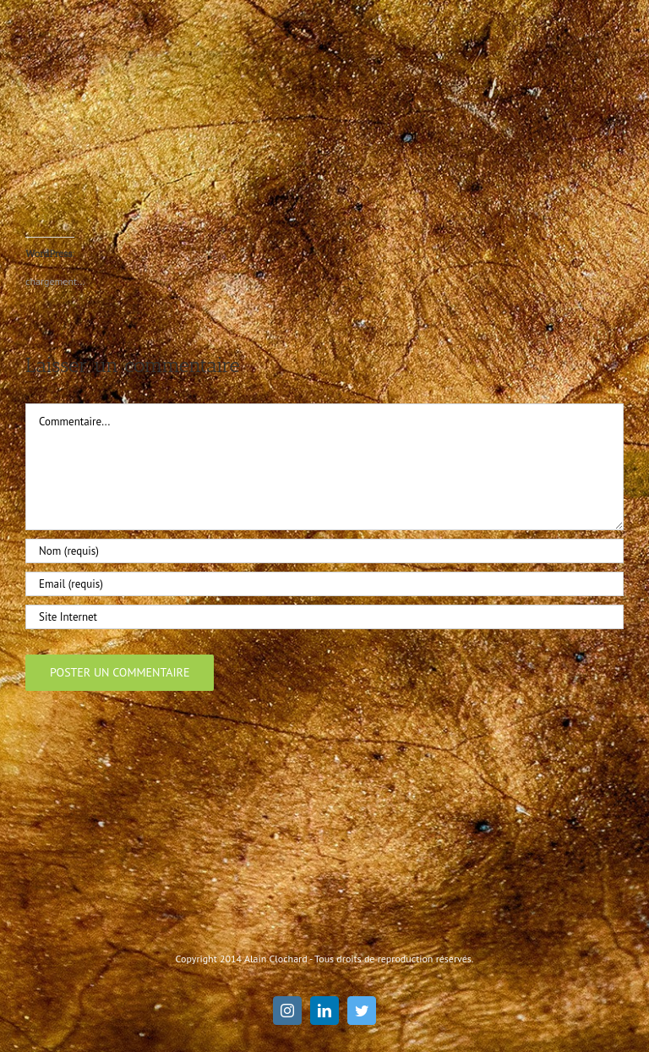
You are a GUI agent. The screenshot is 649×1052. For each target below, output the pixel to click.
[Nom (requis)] (324, 551)
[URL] (324, 617)
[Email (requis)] (324, 584)
